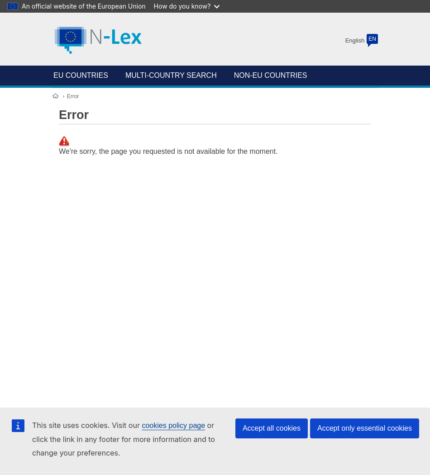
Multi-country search (171, 75)
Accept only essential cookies (364, 428)
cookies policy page (173, 425)
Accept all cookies (272, 428)
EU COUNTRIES (80, 75)
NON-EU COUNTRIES (270, 75)
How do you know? (187, 6)
